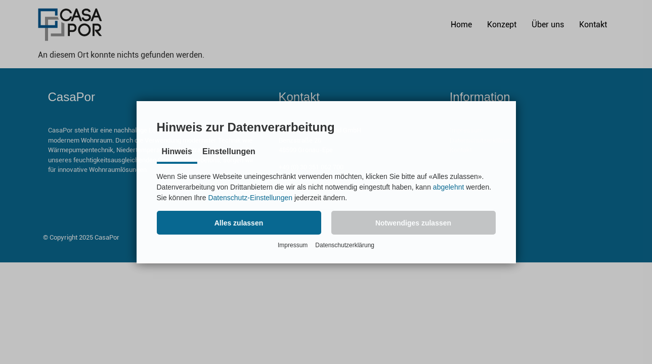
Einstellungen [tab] (228, 151)
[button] (239, 223)
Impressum (293, 245)
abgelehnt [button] (448, 187)
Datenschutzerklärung (344, 245)
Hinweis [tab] (177, 151)
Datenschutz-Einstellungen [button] (250, 198)
